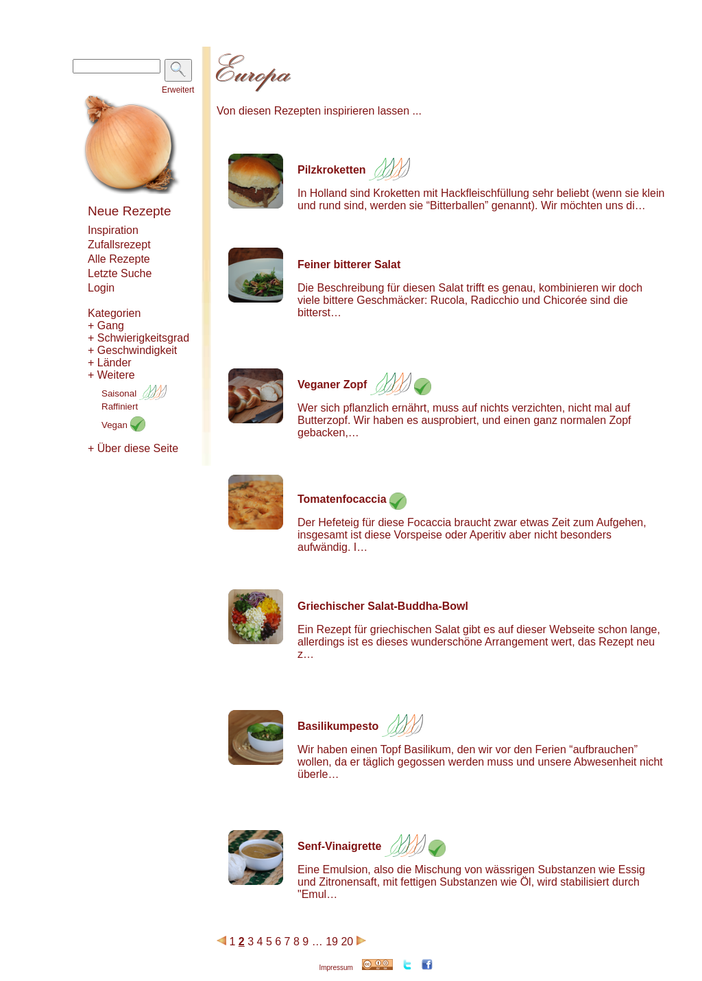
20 (347, 941)
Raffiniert (119, 406)
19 (332, 941)
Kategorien (114, 313)
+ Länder (110, 362)
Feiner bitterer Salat (349, 264)
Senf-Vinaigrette (339, 846)
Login (101, 288)
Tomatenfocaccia (342, 499)
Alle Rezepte (119, 259)
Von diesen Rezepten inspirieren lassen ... (319, 111)
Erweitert (178, 90)
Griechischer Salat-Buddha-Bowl (383, 606)
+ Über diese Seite (133, 448)
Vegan (123, 425)
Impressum (335, 967)
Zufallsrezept (119, 244)
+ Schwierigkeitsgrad (138, 338)
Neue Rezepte (129, 211)
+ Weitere (111, 375)
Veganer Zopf (332, 384)
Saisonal (134, 393)
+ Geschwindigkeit (132, 350)
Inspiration (113, 230)
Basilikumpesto (338, 726)
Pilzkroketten (332, 170)
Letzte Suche (120, 273)
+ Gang (106, 325)
